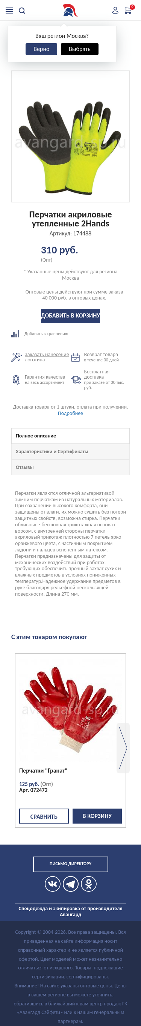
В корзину (97, 815)
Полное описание (36, 436)
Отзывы (25, 467)
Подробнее (70, 413)
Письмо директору (70, 863)
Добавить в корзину (70, 315)
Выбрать (80, 48)
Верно (41, 48)
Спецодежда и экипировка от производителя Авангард (71, 911)
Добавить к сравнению (41, 333)
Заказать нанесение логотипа (47, 357)
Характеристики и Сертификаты (52, 451)
